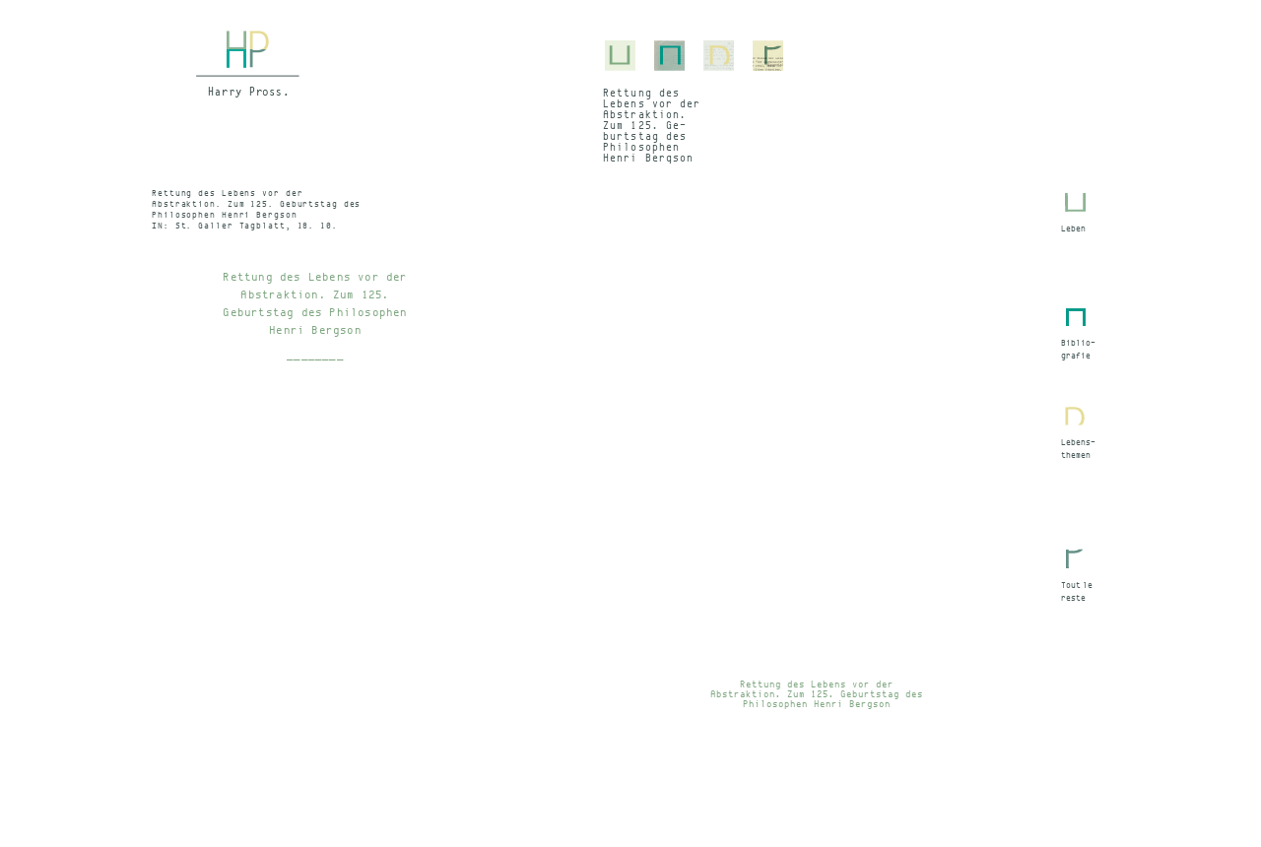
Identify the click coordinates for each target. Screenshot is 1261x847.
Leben (1073, 228)
